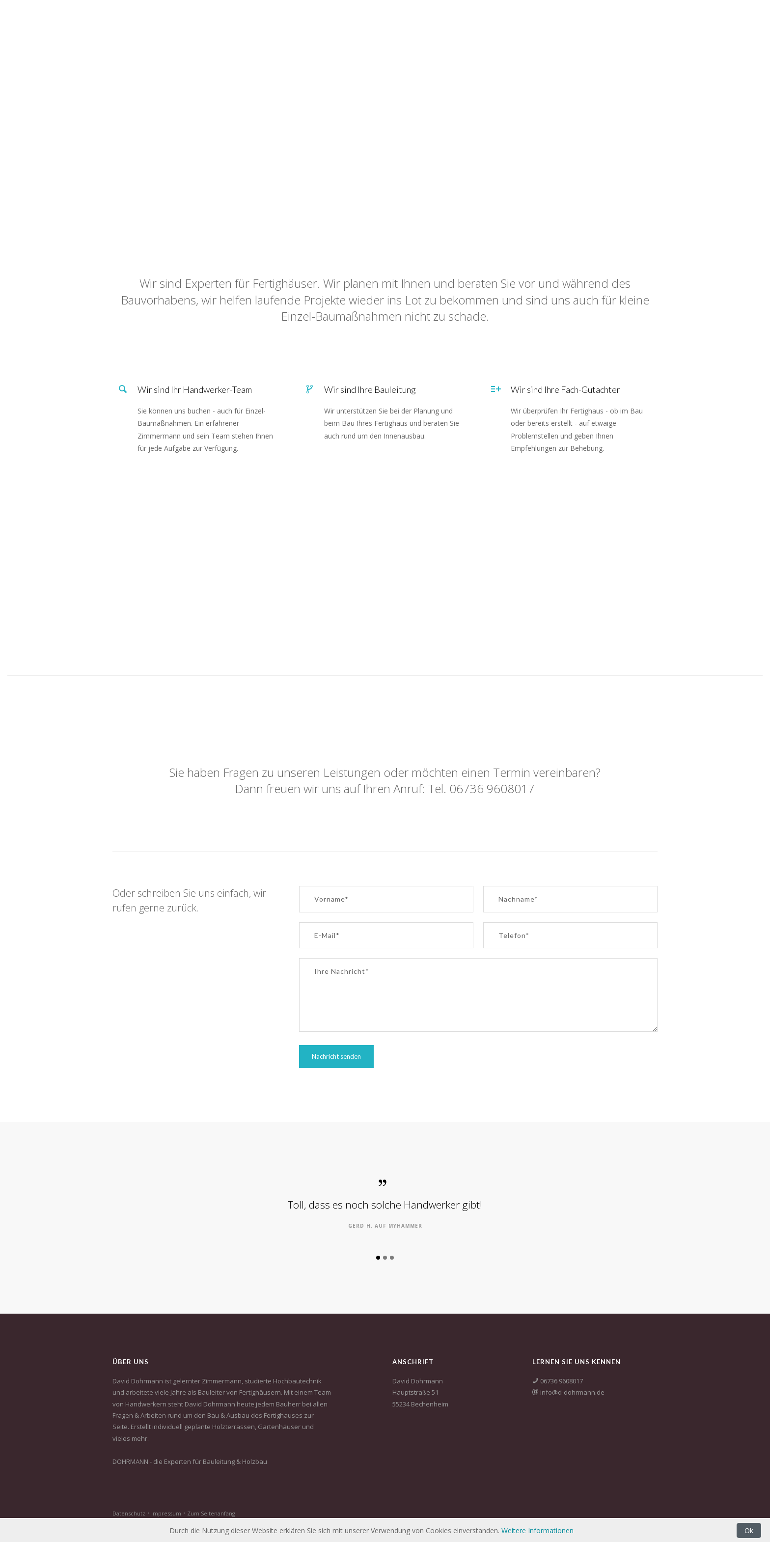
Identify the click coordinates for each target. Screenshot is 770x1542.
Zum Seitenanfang (211, 1513)
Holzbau (504, 19)
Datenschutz (128, 1513)
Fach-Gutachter (629, 19)
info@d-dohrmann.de (572, 1392)
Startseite (455, 19)
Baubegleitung (560, 19)
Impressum (166, 1513)
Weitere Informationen (537, 1530)
